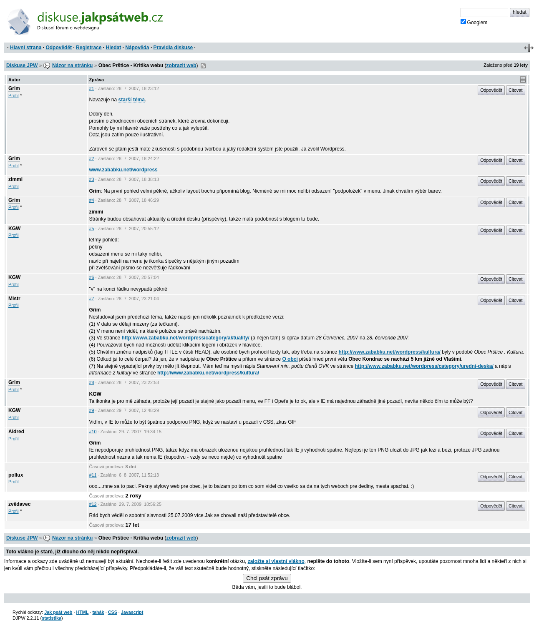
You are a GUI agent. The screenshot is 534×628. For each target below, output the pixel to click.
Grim (14, 88)
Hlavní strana (25, 47)
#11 (93, 474)
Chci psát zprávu (266, 578)
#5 (91, 228)
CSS (112, 612)
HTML (82, 612)
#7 (91, 298)
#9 (91, 410)
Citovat (516, 90)
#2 (91, 158)
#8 (91, 382)
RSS (203, 65)
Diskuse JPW (22, 65)
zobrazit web (181, 65)
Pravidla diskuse (173, 47)
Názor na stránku (72, 65)
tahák (98, 612)
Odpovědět (58, 47)
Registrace (88, 47)
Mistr (14, 298)
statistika (51, 617)
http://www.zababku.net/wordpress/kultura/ (390, 352)
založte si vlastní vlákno (276, 561)
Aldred (16, 432)
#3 (91, 179)
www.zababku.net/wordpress (123, 170)
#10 (93, 431)
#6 (91, 277)
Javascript (132, 612)
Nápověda (137, 47)
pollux (15, 475)
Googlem (474, 22)
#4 (91, 200)
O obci (289, 359)
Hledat (113, 47)
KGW (14, 228)
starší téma (131, 100)
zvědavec (19, 504)
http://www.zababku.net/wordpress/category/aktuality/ (185, 338)
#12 (93, 504)
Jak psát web (58, 612)
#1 (91, 88)
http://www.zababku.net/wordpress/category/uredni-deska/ (424, 366)
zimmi (15, 179)
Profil (13, 95)
